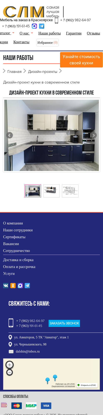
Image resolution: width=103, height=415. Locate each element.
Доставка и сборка (18, 260)
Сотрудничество (16, 250)
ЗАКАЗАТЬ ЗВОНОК (64, 323)
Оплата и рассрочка (19, 266)
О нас (25, 33)
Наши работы (49, 33)
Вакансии (11, 244)
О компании (13, 223)
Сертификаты (14, 237)
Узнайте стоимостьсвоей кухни (81, 59)
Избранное (45, 42)
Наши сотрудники (18, 230)
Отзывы (93, 33)
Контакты (21, 42)
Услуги (9, 273)
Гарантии (73, 33)
